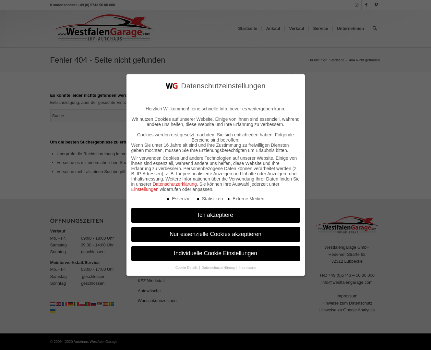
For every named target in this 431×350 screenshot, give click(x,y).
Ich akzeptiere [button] (215, 212)
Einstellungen (145, 186)
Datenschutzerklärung (175, 181)
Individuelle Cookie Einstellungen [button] (215, 250)
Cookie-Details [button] (186, 265)
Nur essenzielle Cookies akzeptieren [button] (215, 231)
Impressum (247, 265)
